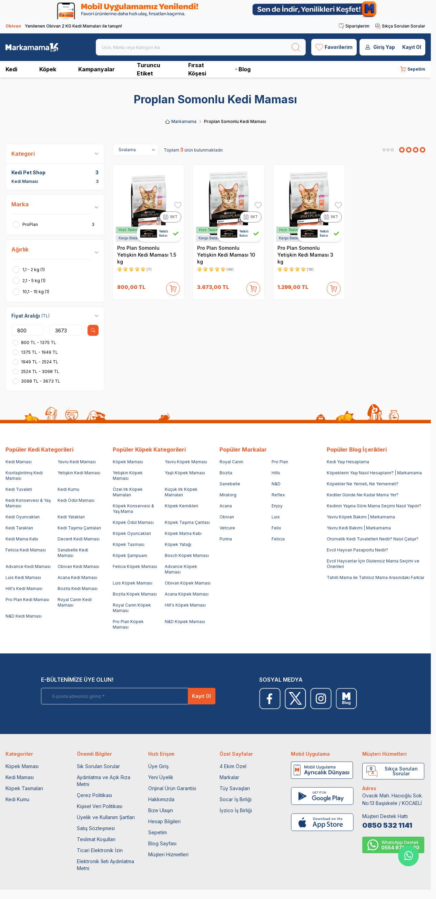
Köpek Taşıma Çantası (187, 522)
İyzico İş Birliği (236, 810)
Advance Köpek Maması (181, 569)
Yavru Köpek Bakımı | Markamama (361, 516)
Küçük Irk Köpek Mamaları (181, 492)
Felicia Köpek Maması (135, 566)
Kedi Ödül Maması (76, 500)
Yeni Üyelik (160, 777)
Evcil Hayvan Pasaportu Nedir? (357, 549)
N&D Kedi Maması (24, 616)
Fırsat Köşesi (197, 69)
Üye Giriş (158, 766)
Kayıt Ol (411, 47)
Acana (226, 505)
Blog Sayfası (162, 843)
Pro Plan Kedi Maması (27, 599)
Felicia (278, 538)
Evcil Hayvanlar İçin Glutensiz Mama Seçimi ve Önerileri (373, 563)
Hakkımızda (161, 799)
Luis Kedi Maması (23, 577)
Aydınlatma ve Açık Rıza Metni (103, 780)
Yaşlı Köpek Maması (185, 472)
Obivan (227, 516)
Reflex (278, 494)
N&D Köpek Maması (185, 621)
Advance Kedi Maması (28, 566)
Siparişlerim (354, 26)
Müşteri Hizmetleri (168, 854)
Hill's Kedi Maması (24, 588)
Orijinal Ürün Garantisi (172, 788)
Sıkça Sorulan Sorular (400, 26)
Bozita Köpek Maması (135, 594)
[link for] (215, 9)
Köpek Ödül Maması (133, 522)
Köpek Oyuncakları (132, 533)
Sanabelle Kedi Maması (73, 552)
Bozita (226, 472)
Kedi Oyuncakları (23, 516)
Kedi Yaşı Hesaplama (348, 461)
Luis (276, 516)
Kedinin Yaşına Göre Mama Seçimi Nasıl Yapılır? (374, 505)
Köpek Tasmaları (24, 788)
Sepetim (157, 832)
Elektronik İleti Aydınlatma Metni (105, 864)
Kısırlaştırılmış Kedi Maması (24, 475)
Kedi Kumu (68, 489)
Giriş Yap (384, 47)
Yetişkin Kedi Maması (79, 472)
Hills (276, 472)
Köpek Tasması (128, 544)
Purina (226, 538)
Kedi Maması (19, 461)
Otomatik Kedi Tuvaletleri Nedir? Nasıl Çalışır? (372, 538)
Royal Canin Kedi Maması (75, 602)
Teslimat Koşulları (96, 839)
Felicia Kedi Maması (26, 549)
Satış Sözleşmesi (96, 828)
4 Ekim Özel (233, 766)
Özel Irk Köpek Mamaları (128, 492)
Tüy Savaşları (235, 788)
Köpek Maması (128, 461)
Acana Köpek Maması (187, 594)
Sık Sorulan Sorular (98, 766)
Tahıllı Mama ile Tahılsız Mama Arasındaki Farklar (375, 577)
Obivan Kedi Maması (78, 566)
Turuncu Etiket (148, 69)
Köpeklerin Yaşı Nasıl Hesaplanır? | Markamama (374, 472)
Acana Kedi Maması (77, 577)
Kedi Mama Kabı (22, 538)
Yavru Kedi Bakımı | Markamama (359, 527)
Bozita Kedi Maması (78, 588)
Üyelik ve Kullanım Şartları (106, 817)
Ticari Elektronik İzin (100, 850)
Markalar (229, 777)
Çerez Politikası (94, 795)
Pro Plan (280, 461)
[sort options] (135, 150)
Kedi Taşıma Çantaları (79, 527)
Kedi (11, 69)
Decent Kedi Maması (79, 538)
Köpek (47, 69)
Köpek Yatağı (178, 544)
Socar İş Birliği (236, 799)
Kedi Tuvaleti (19, 489)
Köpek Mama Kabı (183, 533)
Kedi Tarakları (19, 527)
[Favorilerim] (334, 47)
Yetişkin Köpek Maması (128, 475)
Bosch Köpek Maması (187, 555)
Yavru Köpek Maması (186, 461)
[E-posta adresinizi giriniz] (123, 696)
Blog (242, 69)
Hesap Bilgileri (164, 821)
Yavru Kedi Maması (77, 461)
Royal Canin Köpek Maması (132, 607)
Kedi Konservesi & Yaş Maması (28, 503)
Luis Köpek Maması (132, 583)
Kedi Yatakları (71, 516)
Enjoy (277, 505)
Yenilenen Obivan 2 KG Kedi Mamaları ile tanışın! (64, 26)
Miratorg (228, 494)
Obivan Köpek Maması (188, 583)
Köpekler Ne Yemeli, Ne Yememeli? (362, 483)
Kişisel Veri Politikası (99, 806)
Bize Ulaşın (160, 810)
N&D (276, 483)
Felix (276, 527)
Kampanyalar (96, 69)
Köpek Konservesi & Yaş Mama (133, 508)
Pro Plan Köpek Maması (128, 624)
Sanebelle (230, 483)
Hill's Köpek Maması (185, 605)
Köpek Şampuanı (130, 555)
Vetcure (227, 527)
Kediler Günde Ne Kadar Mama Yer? (362, 494)
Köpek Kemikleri (181, 505)
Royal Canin (231, 461)
